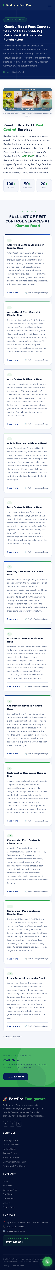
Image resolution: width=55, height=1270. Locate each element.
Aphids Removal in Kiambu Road (27, 443)
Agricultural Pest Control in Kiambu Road (24, 313)
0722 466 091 (14, 1242)
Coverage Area (10, 1190)
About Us (7, 1185)
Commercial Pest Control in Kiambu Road (23, 842)
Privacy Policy (9, 1207)
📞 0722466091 (15, 1076)
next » (18, 1036)
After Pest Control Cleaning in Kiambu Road (25, 246)
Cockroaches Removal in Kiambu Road (26, 774)
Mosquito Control (11, 1157)
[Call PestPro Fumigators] (47, 1261)
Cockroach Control (11, 1144)
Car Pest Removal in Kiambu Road (24, 707)
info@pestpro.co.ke (16, 1231)
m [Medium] (12, 1123)
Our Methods (9, 1198)
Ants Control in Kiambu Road (25, 379)
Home (5, 1181)
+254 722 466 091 (15, 1226)
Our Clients (8, 1194)
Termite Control (10, 1153)
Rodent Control (10, 1149)
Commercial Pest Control (14, 1161)
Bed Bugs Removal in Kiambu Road (25, 573)
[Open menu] (49, 5)
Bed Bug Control (10, 1140)
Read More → (14, 292)
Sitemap (20, 1265)
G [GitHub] (19, 1123)
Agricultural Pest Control (14, 1166)
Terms (13, 1265)
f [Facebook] (5, 1123)
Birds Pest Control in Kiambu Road (25, 640)
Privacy (6, 1265)
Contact (6, 1202)
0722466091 (28, 156)
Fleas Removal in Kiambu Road (26, 978)
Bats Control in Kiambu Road (25, 507)
